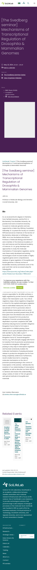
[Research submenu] (9, 531)
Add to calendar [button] (8, 68)
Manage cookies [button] (9, 287)
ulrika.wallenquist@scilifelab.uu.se (14, 474)
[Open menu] (34, 3)
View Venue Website (13, 96)
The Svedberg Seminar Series (14, 75)
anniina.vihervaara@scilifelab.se (15, 394)
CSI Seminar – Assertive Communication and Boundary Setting (28, 428)
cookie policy (22, 284)
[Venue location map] (20, 120)
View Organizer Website (13, 78)
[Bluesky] (25, 530)
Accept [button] (19, 287)
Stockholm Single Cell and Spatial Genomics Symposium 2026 (7, 433)
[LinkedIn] (21, 530)
